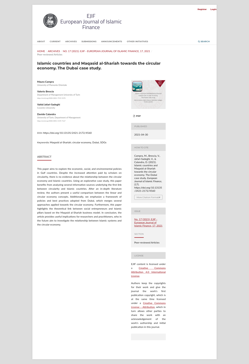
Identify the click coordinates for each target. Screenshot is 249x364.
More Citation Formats (148, 197)
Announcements (111, 41)
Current (55, 41)
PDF (138, 116)
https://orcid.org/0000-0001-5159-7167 (51, 121)
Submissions (88, 41)
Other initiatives (137, 41)
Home (41, 51)
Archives (71, 41)
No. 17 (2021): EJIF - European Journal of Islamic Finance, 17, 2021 (106, 51)
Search (204, 41)
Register (202, 9)
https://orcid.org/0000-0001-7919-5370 (51, 98)
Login (213, 9)
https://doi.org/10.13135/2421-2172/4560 (67, 132)
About (41, 41)
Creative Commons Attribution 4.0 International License (148, 271)
